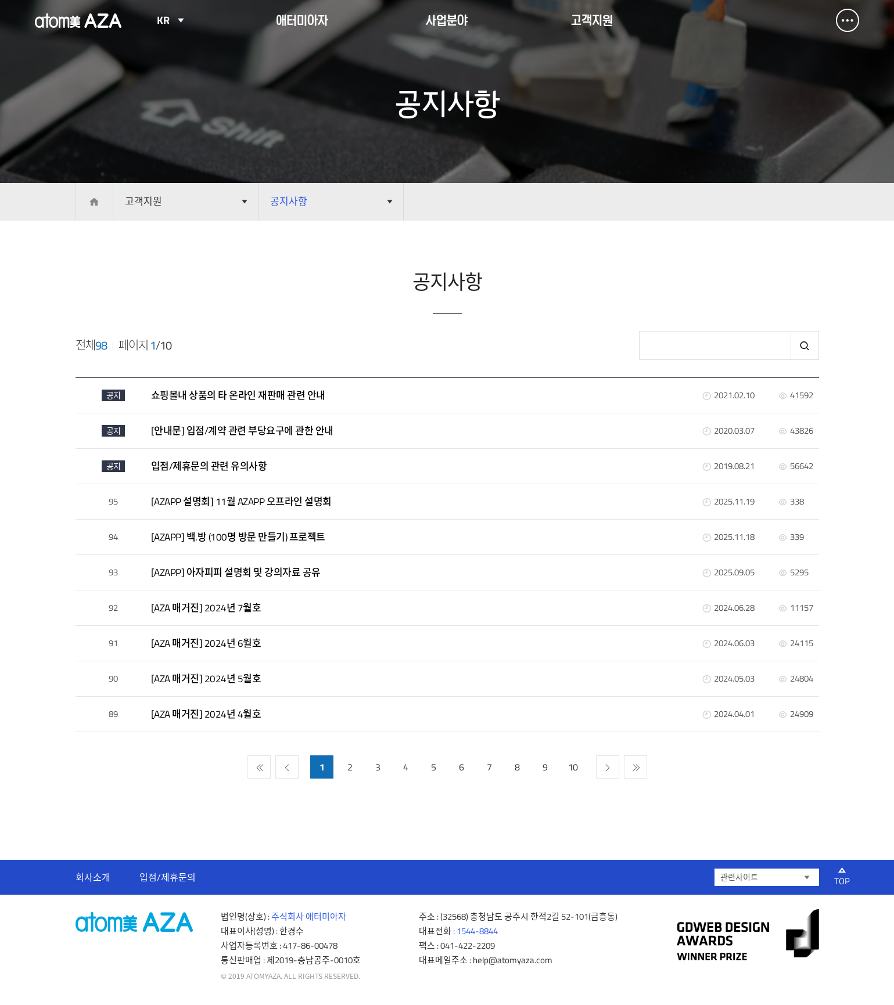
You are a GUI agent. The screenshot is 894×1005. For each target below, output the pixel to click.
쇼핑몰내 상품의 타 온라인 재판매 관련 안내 (238, 395)
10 (572, 767)
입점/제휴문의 (167, 877)
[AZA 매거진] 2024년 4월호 (206, 714)
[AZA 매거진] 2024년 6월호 (206, 643)
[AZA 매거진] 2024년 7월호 (206, 608)
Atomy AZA (78, 20)
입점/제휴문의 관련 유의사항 (209, 466)
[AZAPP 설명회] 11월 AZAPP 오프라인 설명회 (241, 501)
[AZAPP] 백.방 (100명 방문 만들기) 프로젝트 (238, 537)
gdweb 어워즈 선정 (748, 934)
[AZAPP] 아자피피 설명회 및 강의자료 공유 (236, 572)
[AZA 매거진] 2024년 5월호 (206, 679)
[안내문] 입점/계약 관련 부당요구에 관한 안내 (242, 431)
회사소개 (93, 877)
